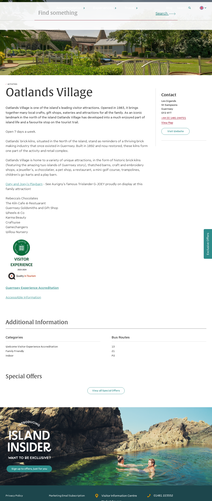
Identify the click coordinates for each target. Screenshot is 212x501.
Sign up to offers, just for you (29, 468)
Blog (169, 7)
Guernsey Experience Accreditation (32, 288)
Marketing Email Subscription (67, 495)
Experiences (105, 8)
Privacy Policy (14, 495)
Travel (131, 8)
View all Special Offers (106, 390)
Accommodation (70, 8)
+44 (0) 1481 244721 (173, 118)
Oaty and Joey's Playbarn (24, 184)
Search (184, 7)
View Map (167, 122)
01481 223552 (160, 495)
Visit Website (175, 131)
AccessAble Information (23, 297)
